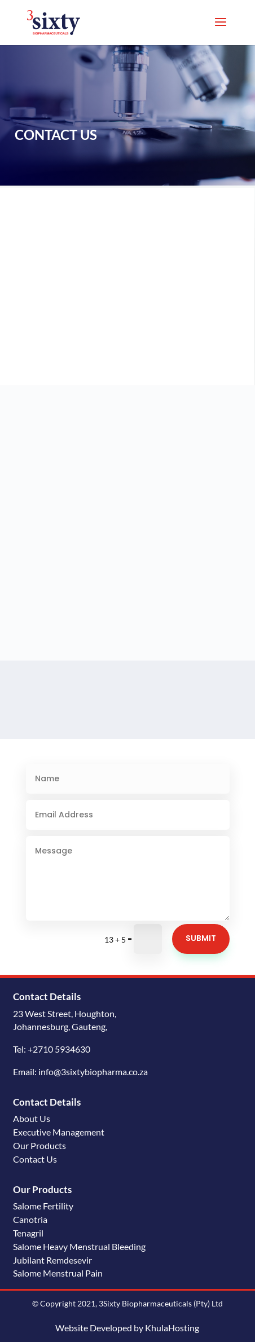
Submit (201, 938)
